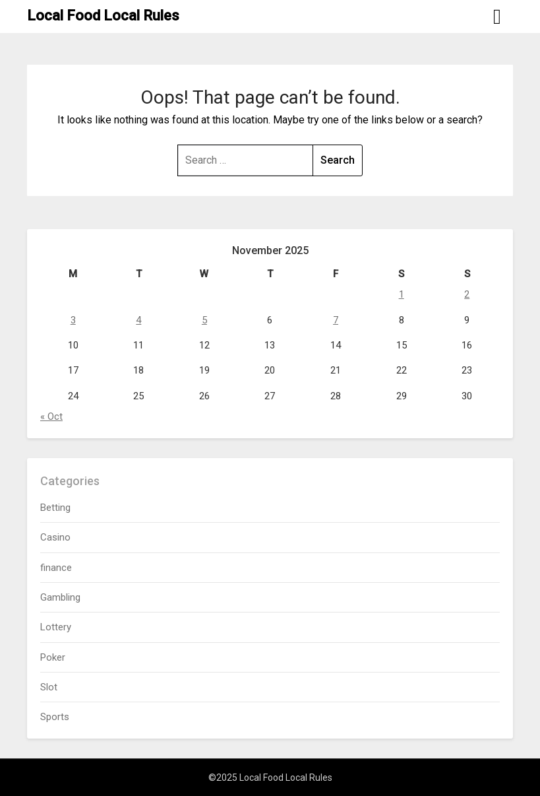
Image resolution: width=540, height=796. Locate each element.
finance (56, 568)
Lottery (55, 627)
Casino (55, 537)
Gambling (60, 597)
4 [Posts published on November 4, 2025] (138, 320)
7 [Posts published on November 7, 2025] (335, 320)
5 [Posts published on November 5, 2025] (204, 320)
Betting (55, 508)
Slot (48, 687)
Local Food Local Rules (103, 15)
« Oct (51, 416)
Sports (54, 717)
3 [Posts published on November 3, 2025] (73, 320)
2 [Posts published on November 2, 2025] (466, 294)
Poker (52, 657)
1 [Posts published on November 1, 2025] (401, 294)
